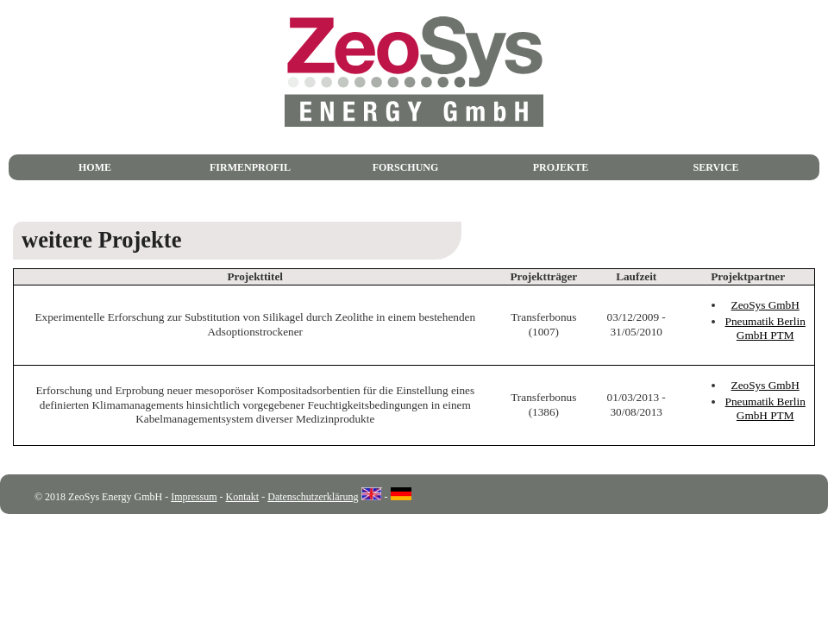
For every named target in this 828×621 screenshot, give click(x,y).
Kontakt (243, 497)
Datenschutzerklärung (312, 497)
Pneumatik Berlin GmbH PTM (765, 328)
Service (716, 167)
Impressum (193, 497)
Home (94, 167)
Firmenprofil (250, 167)
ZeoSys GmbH (765, 304)
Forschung (406, 167)
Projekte (561, 167)
